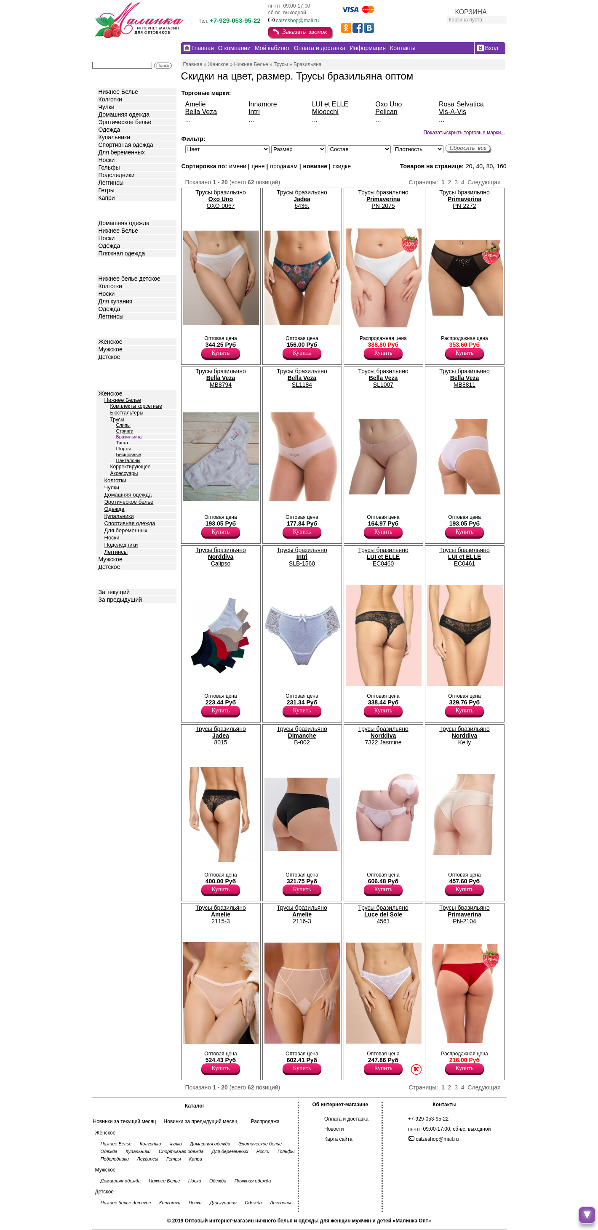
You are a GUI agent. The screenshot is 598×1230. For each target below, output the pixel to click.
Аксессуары (124, 473)
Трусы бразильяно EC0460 (383, 557)
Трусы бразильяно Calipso (220, 557)
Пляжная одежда (122, 253)
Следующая (483, 182)
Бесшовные (128, 454)
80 (489, 166)
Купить (221, 353)
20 (469, 166)
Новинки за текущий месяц (124, 1121)
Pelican (386, 111)
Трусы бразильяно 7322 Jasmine (383, 735)
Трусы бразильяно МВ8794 (220, 378)
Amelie (195, 104)
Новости (334, 1129)
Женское (111, 341)
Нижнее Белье (118, 91)
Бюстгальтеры (127, 413)
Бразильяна (129, 436)
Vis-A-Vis (452, 111)
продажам (284, 166)
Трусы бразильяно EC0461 (464, 557)
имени (237, 166)
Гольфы (109, 167)
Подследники (117, 175)
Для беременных (122, 152)
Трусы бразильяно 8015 (220, 735)
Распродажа (265, 1121)
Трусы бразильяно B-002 (302, 735)
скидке (342, 166)
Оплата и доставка (346, 1119)
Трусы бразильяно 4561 (383, 914)
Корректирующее (130, 467)
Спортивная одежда (126, 144)
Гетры (107, 190)
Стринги (124, 430)
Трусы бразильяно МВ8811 (464, 378)
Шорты (123, 448)
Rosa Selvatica (461, 104)
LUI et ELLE (330, 104)
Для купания (116, 301)
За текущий (114, 592)
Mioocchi (325, 111)
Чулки (107, 107)
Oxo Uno (388, 104)
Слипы (123, 425)
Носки (107, 160)
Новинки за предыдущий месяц (201, 1121)
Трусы (117, 419)
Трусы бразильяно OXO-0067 (220, 199)
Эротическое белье (125, 122)
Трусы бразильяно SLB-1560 (302, 557)
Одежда (109, 129)
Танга (122, 442)
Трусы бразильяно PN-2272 (464, 199)
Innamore (262, 104)
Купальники (114, 137)
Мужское (111, 349)
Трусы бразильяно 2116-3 (302, 914)
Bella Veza (201, 111)
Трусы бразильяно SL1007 (383, 378)
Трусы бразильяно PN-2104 (464, 914)
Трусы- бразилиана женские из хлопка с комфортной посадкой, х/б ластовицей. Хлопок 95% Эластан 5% (442, 509)
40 (479, 166)
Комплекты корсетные (136, 406)
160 (501, 166)
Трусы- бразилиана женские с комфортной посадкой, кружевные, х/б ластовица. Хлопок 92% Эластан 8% (282, 679)
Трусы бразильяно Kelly (464, 735)
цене (257, 166)
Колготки (110, 99)
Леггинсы (111, 182)
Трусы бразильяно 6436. (302, 199)
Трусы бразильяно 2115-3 (220, 914)
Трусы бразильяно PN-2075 (383, 199)
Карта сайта (338, 1139)
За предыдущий (120, 599)
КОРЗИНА (471, 12)
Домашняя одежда (124, 114)
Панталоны (128, 460)
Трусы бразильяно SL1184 (302, 378)
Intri (254, 111)
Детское (110, 265)
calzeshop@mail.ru (297, 21)
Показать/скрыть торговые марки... (464, 132)
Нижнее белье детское (129, 278)
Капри (107, 197)
